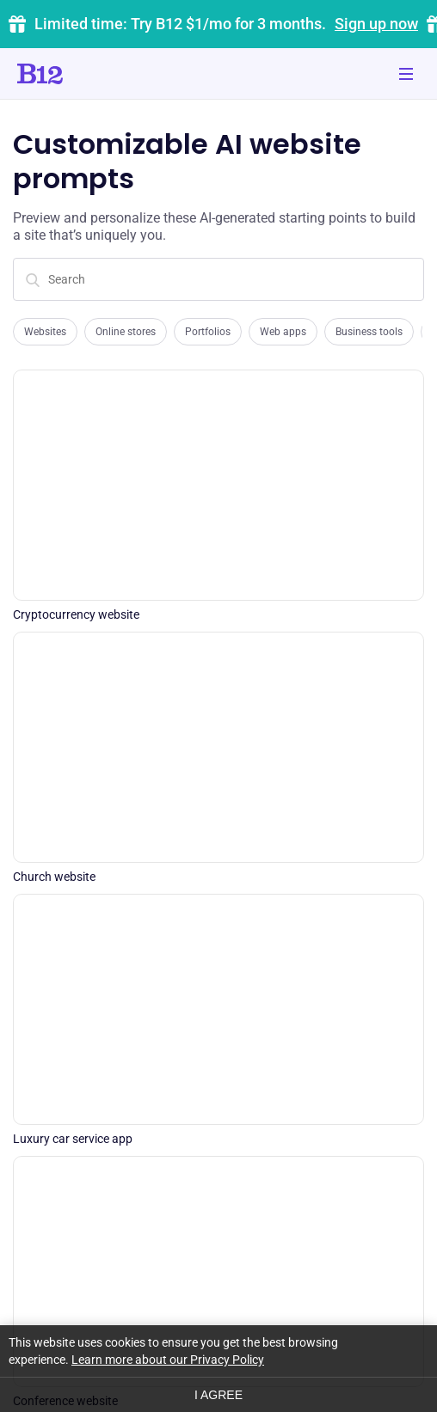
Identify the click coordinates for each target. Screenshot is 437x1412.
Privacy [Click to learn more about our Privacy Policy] (32, 1377)
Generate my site (218, 802)
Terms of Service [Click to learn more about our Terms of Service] (116, 1377)
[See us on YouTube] (349, 1305)
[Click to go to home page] (88, 74)
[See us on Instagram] (403, 1305)
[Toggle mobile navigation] (406, 74)
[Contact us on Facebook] (295, 1305)
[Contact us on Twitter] (241, 1305)
